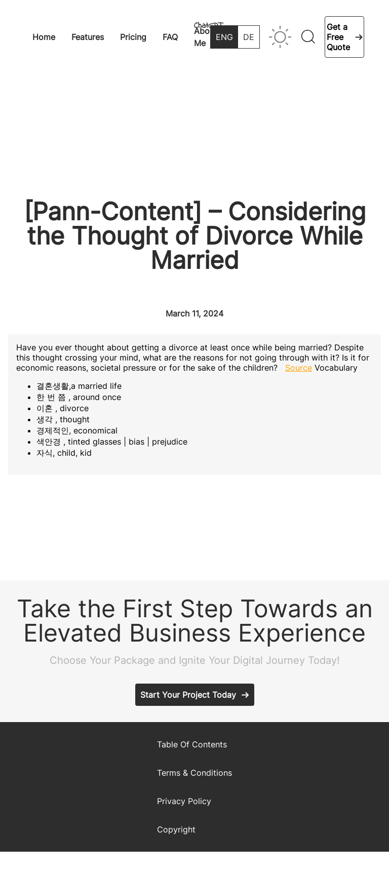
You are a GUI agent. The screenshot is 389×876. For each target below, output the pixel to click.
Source (298, 368)
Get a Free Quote (338, 37)
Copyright (176, 829)
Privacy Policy (184, 801)
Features (87, 37)
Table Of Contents (192, 744)
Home (43, 37)
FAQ (170, 37)
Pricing (133, 37)
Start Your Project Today (188, 695)
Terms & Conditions (194, 773)
